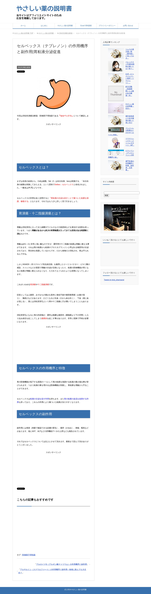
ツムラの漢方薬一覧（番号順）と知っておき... (130, 53)
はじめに (44, 25)
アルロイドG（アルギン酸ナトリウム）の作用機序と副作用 (61, 564)
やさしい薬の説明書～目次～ (130, 106)
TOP (23, 33)
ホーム (23, 25)
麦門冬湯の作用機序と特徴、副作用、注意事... (130, 165)
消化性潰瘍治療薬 (24, 67)
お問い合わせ (128, 25)
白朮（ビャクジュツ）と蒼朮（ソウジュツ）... (130, 78)
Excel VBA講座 (86, 25)
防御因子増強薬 (28, 555)
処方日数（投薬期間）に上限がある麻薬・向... (130, 91)
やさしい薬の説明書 (65, 25)
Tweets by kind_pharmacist (114, 280)
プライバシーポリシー (107, 25)
